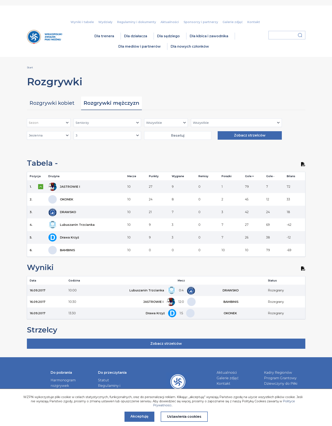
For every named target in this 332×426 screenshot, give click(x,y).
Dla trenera (104, 36)
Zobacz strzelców (250, 135)
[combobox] (49, 123)
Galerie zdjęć (233, 22)
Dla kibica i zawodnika (209, 36)
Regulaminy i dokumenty (136, 22)
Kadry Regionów (278, 373)
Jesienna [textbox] (36, 135)
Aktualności (169, 22)
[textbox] (35, 123)
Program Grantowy (280, 378)
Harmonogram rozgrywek (63, 383)
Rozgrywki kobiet (51, 103)
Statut (103, 380)
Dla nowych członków (190, 46)
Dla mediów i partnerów (139, 46)
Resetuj (177, 136)
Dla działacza (135, 36)
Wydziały (105, 22)
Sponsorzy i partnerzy (201, 22)
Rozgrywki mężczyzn (111, 103)
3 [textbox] (76, 135)
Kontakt (253, 22)
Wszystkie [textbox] (154, 123)
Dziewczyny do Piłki (280, 384)
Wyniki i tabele (82, 22)
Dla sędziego (168, 36)
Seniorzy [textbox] (82, 123)
